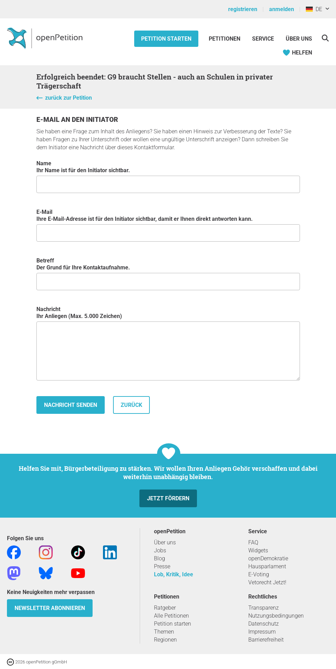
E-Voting (258, 574)
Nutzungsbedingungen (276, 615)
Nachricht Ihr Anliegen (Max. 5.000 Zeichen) (168, 343)
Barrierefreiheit (266, 639)
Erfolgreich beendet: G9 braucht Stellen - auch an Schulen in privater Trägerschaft (154, 81)
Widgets (258, 550)
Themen (164, 631)
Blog (159, 558)
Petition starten (166, 38)
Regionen (165, 639)
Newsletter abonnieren (50, 608)
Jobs (160, 550)
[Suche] (325, 38)
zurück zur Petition (68, 97)
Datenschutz (263, 623)
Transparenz (263, 607)
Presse (162, 566)
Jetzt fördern (168, 498)
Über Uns (299, 38)
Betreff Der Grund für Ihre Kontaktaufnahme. (168, 273)
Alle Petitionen (171, 615)
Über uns (165, 542)
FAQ (253, 542)
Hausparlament (267, 566)
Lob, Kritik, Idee (173, 574)
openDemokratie (268, 558)
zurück (131, 405)
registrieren (242, 9)
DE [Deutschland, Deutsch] (314, 9)
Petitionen (225, 38)
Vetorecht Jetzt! (267, 582)
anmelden (281, 9)
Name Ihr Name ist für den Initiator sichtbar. (168, 176)
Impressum (262, 631)
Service (263, 38)
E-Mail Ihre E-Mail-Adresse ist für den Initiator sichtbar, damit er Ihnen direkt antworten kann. (168, 225)
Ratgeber (165, 607)
